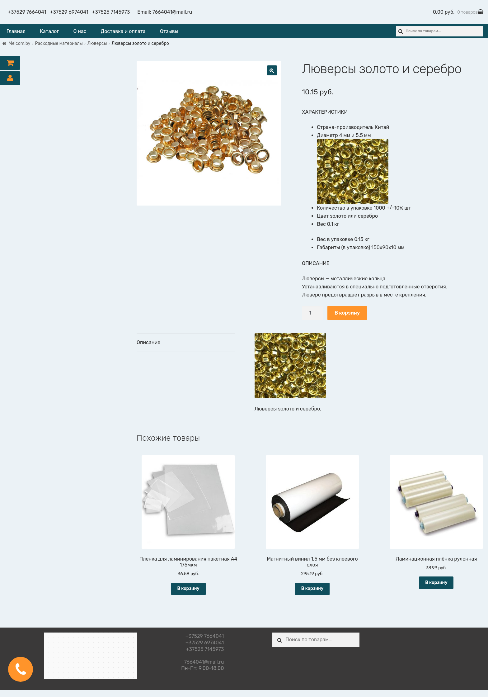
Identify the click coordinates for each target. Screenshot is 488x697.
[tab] (186, 343)
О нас (80, 31)
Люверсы (97, 43)
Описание (148, 342)
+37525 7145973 (111, 12)
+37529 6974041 (69, 12)
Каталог (49, 31)
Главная (16, 31)
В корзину (347, 313)
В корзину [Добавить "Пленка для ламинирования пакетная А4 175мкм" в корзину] (188, 588)
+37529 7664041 (27, 12)
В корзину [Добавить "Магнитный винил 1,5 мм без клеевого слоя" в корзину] (312, 588)
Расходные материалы (59, 43)
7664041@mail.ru (172, 12)
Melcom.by (19, 43)
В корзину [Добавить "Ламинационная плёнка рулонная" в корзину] (436, 582)
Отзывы (169, 31)
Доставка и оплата (123, 31)
